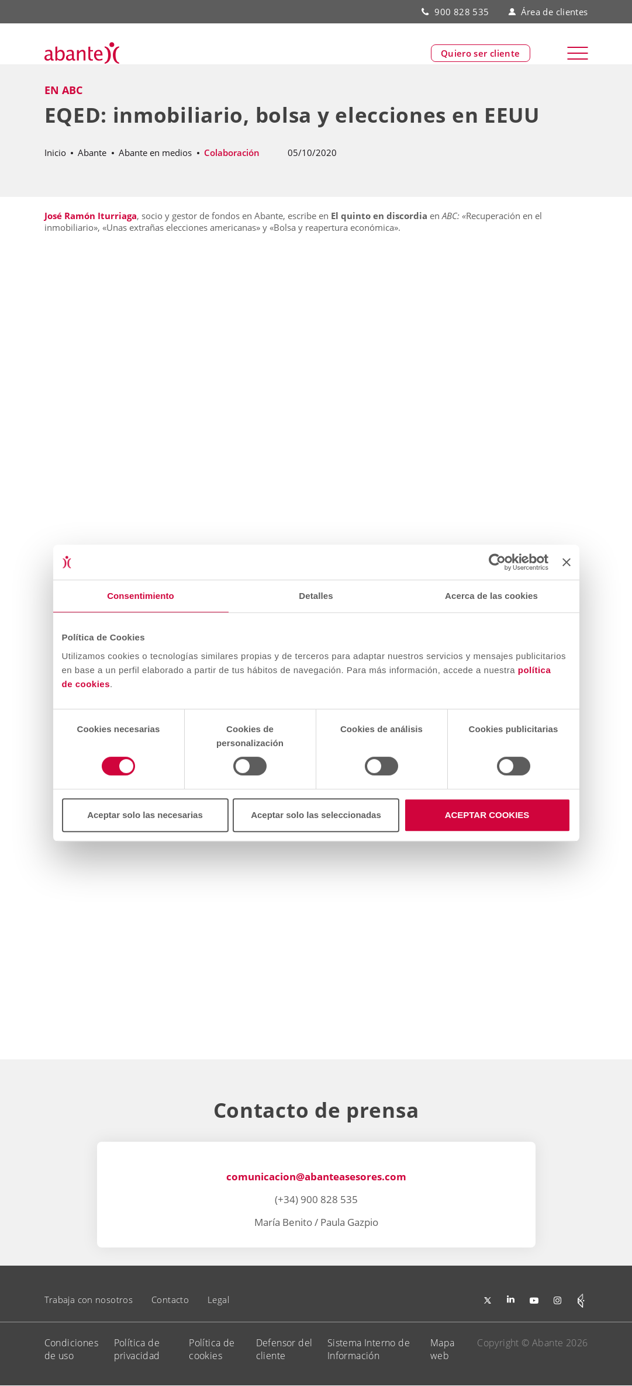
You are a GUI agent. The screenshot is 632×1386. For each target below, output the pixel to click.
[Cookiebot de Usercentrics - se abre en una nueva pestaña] (497, 562)
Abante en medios (155, 152)
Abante (92, 152)
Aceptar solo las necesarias (145, 815)
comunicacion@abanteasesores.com (316, 1176)
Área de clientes (548, 12)
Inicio (55, 152)
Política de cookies (211, 1349)
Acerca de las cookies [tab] (491, 596)
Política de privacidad (137, 1349)
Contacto (170, 1299)
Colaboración (232, 152)
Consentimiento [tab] (140, 596)
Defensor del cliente (284, 1349)
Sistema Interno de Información (368, 1349)
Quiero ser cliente (480, 53)
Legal (218, 1299)
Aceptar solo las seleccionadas (316, 815)
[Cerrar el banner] (566, 562)
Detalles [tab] (316, 596)
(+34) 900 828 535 (316, 1199)
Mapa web (442, 1349)
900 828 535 (461, 12)
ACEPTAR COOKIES (487, 815)
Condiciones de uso (71, 1349)
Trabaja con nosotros (88, 1299)
